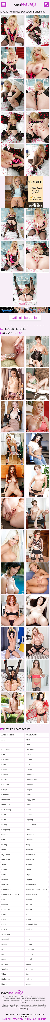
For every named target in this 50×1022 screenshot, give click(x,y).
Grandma (29, 840)
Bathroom (30, 750)
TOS (9, 1019)
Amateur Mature (7, 735)
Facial (3, 815)
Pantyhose (5, 909)
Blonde (4, 770)
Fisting (4, 825)
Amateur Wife (31, 735)
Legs (28, 874)
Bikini (3, 765)
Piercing (29, 909)
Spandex (29, 954)
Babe (28, 745)
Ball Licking (5, 750)
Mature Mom (6, 889)
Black (28, 765)
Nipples (29, 899)
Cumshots (30, 795)
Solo (3, 954)
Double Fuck (6, 805)
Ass (2, 745)
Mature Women (32, 894)
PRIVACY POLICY (19, 1019)
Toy (27, 974)
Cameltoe (30, 775)
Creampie (5, 795)
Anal (3, 740)
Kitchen (4, 869)
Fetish (3, 820)
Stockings (5, 964)
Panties (29, 904)
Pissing (4, 914)
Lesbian (4, 879)
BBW (3, 755)
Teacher (4, 969)
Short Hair (5, 939)
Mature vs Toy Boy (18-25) (36, 889)
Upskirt (4, 984)
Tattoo (28, 964)
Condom (29, 785)
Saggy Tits (5, 934)
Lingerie (29, 879)
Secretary (30, 934)
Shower (29, 944)
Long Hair (5, 884)
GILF (3, 840)
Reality (4, 929)
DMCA (29, 1019)
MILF (3, 899)
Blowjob (29, 770)
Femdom (29, 815)
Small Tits (30, 949)
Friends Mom (31, 825)
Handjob (4, 849)
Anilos (18, 333)
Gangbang (5, 830)
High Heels (5, 854)
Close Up (5, 785)
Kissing (29, 864)
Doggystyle (30, 800)
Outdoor (4, 904)
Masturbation (31, 884)
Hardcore (29, 849)
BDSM (28, 755)
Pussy (3, 924)
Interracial (30, 859)
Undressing (5, 979)
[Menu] (3, 4)
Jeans (3, 864)
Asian (28, 740)
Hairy (28, 845)
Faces (28, 810)
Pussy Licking (31, 924)
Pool (28, 914)
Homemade (30, 854)
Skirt (3, 949)
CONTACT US (43, 1019)
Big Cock (5, 760)
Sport (3, 959)
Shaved (29, 939)
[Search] (46, 4)
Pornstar (4, 919)
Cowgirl (4, 790)
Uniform (29, 979)
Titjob (3, 974)
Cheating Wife (31, 780)
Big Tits (29, 760)
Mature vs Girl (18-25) (10, 894)
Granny (4, 845)
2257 (34, 1019)
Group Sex (30, 835)
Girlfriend (29, 830)
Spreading (30, 959)
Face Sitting (6, 810)
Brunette (4, 775)
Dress (28, 805)
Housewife (5, 859)
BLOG (5, 1019)
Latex (3, 874)
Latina (28, 869)
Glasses (4, 835)
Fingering (29, 820)
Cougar (29, 790)
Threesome (30, 969)
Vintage (29, 984)
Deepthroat (5, 800)
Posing (28, 919)
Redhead (29, 929)
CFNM (3, 780)
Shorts (3, 944)
